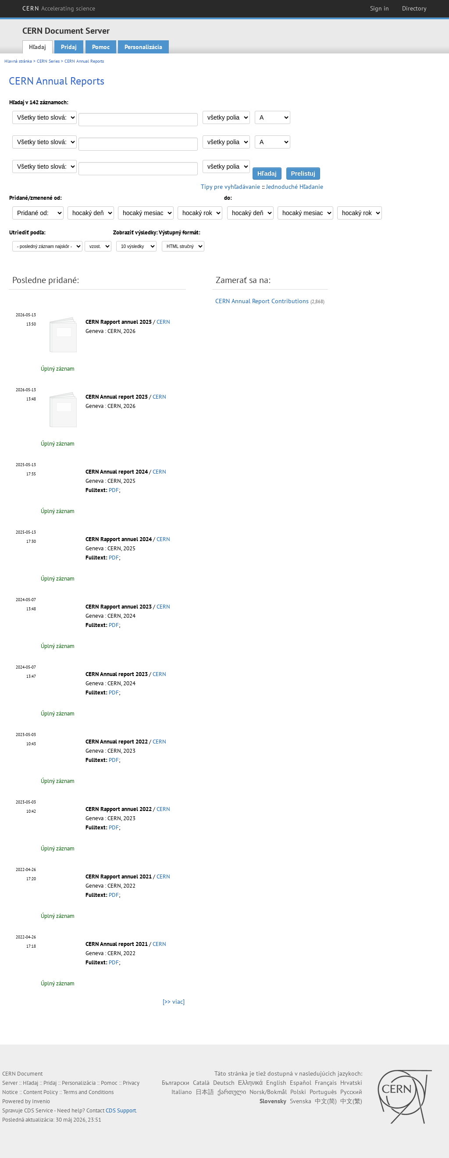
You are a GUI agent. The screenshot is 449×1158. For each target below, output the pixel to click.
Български (175, 1083)
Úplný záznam (58, 368)
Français (326, 1083)
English (276, 1083)
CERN (58, 8)
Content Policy (40, 1092)
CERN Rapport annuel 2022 (119, 809)
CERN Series (48, 61)
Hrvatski (351, 1083)
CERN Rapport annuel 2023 (119, 606)
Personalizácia (143, 47)
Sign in (379, 8)
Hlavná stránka (18, 61)
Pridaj (69, 47)
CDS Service (38, 1110)
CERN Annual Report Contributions (262, 301)
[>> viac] (174, 1002)
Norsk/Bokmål (268, 1092)
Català (201, 1083)
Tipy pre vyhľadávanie (230, 187)
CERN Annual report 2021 (117, 944)
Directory (414, 8)
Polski (298, 1092)
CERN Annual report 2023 (117, 674)
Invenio (41, 1101)
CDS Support (121, 1110)
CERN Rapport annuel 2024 (119, 539)
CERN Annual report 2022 (117, 741)
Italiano (181, 1092)
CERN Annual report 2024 (117, 471)
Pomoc (101, 47)
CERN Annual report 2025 (117, 396)
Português (323, 1092)
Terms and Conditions (88, 1092)
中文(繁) (351, 1101)
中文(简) (326, 1101)
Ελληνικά (250, 1083)
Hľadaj (37, 47)
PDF (114, 490)
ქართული (231, 1092)
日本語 (205, 1092)
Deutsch (224, 1083)
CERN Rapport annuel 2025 (119, 322)
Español (300, 1083)
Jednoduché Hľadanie (294, 187)
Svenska (300, 1101)
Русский (351, 1092)
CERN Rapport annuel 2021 (119, 876)
